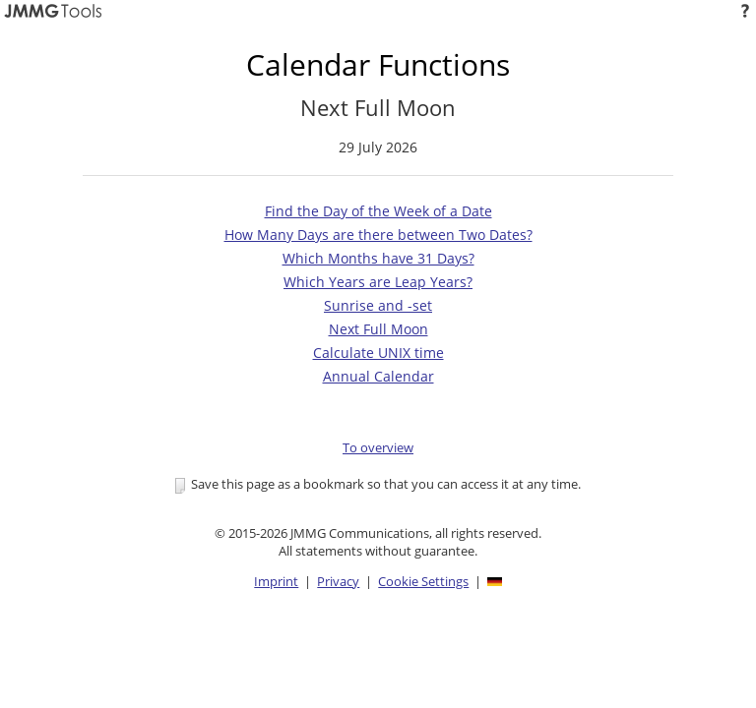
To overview (378, 447)
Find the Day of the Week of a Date (378, 211)
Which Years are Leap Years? (378, 281)
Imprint (276, 581)
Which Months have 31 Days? (378, 258)
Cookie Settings (423, 581)
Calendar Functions (378, 64)
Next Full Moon (378, 329)
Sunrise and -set (378, 305)
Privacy (338, 581)
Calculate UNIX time (378, 352)
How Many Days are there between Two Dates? (378, 234)
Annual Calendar (378, 376)
